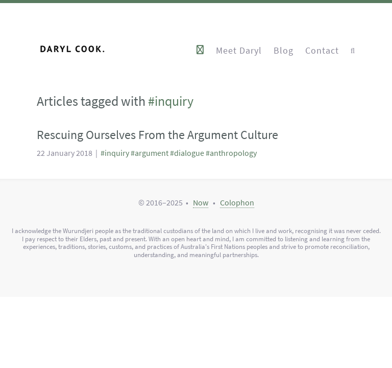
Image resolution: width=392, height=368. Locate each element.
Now (200, 202)
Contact (322, 50)
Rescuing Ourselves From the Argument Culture (157, 135)
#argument (149, 153)
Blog (283, 50)
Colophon (237, 202)
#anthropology (231, 153)
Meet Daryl (239, 50)
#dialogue (187, 153)
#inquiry (115, 153)
